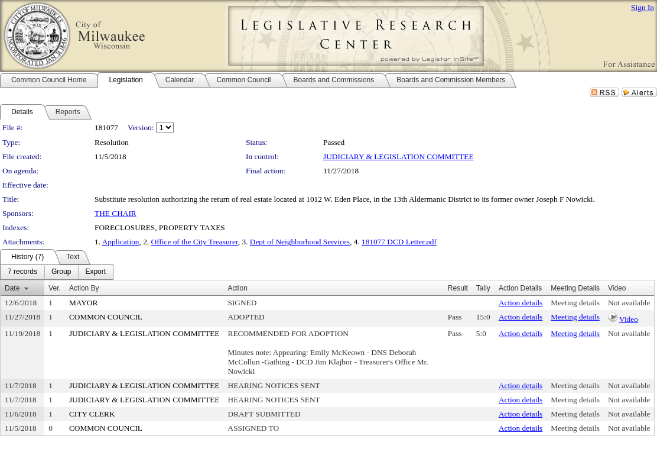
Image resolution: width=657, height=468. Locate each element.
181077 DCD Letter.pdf (399, 241)
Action (238, 288)
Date (12, 288)
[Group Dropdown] (61, 272)
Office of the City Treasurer (194, 241)
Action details (520, 302)
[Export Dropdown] (95, 272)
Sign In (642, 7)
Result (458, 288)
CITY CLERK (92, 413)
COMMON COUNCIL (105, 316)
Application (120, 241)
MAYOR (83, 302)
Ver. (54, 288)
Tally (483, 288)
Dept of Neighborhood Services (300, 241)
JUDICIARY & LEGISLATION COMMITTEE (398, 156)
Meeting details (575, 302)
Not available (629, 302)
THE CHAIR (115, 213)
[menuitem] (22, 272)
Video (628, 319)
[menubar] (56, 272)
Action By (84, 288)
